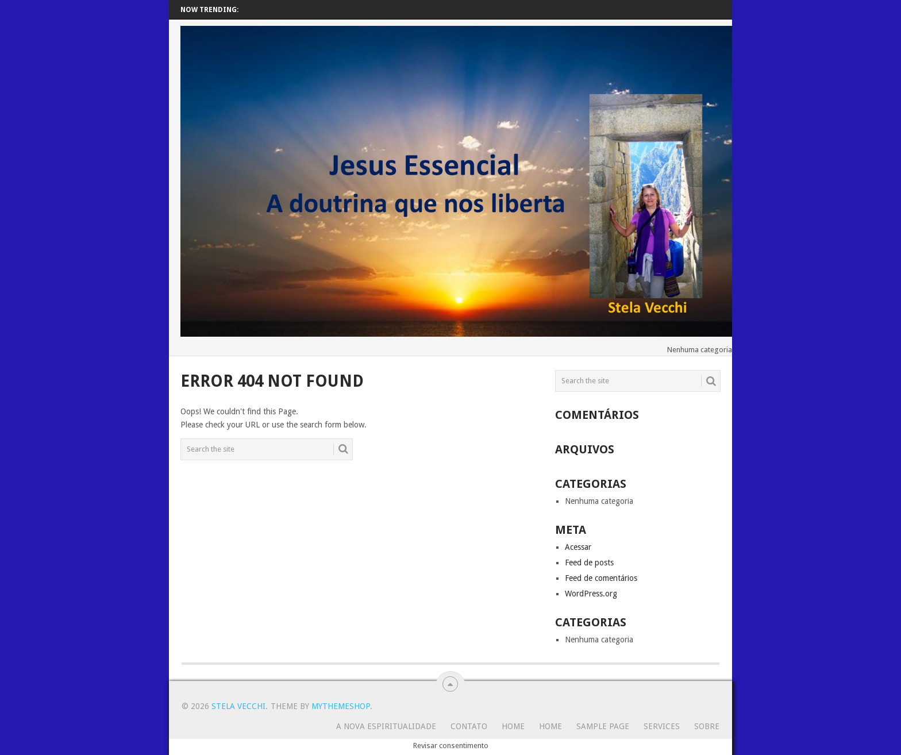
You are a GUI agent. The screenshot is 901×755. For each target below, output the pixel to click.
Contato (468, 726)
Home (513, 726)
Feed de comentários (601, 578)
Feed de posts (589, 562)
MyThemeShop (340, 706)
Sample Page (602, 726)
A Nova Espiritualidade (386, 726)
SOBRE (706, 726)
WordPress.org (591, 593)
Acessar (578, 547)
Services (662, 726)
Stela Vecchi (238, 706)
